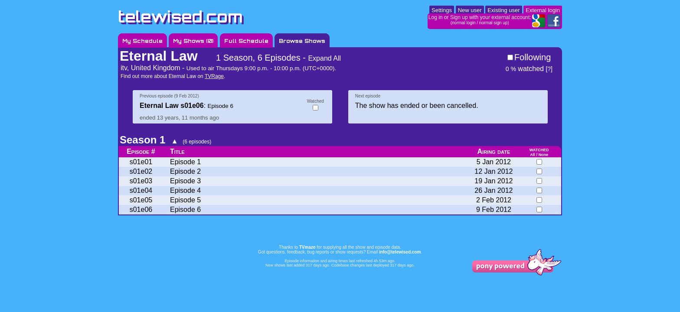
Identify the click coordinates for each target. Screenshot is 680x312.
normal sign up (493, 22)
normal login (463, 22)
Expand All (324, 58)
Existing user (503, 10)
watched (525, 68)
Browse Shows (302, 41)
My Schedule (142, 41)
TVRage (214, 76)
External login (543, 10)
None (543, 155)
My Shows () (193, 41)
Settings (442, 10)
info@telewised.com (400, 252)
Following (532, 57)
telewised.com (180, 16)
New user (470, 10)
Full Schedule (246, 41)
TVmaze (307, 247)
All (532, 155)
